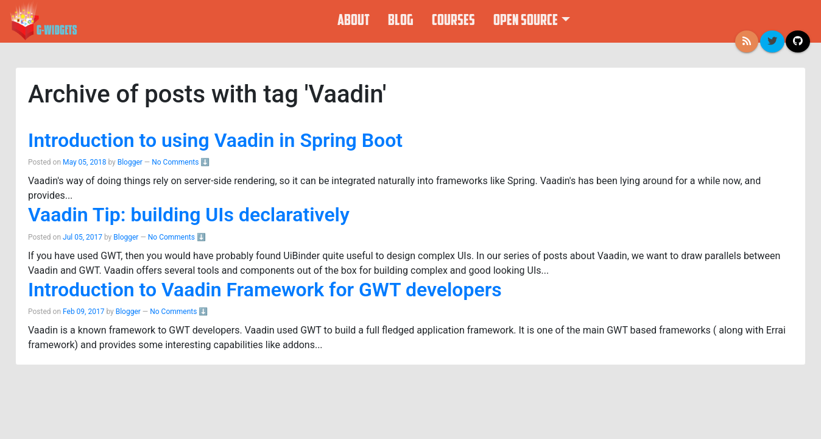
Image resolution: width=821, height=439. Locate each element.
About (353, 21)
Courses (453, 21)
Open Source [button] (525, 21)
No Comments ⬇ (181, 162)
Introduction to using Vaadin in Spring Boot (215, 140)
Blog (401, 21)
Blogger (131, 162)
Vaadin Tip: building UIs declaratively (189, 214)
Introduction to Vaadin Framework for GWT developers (265, 289)
